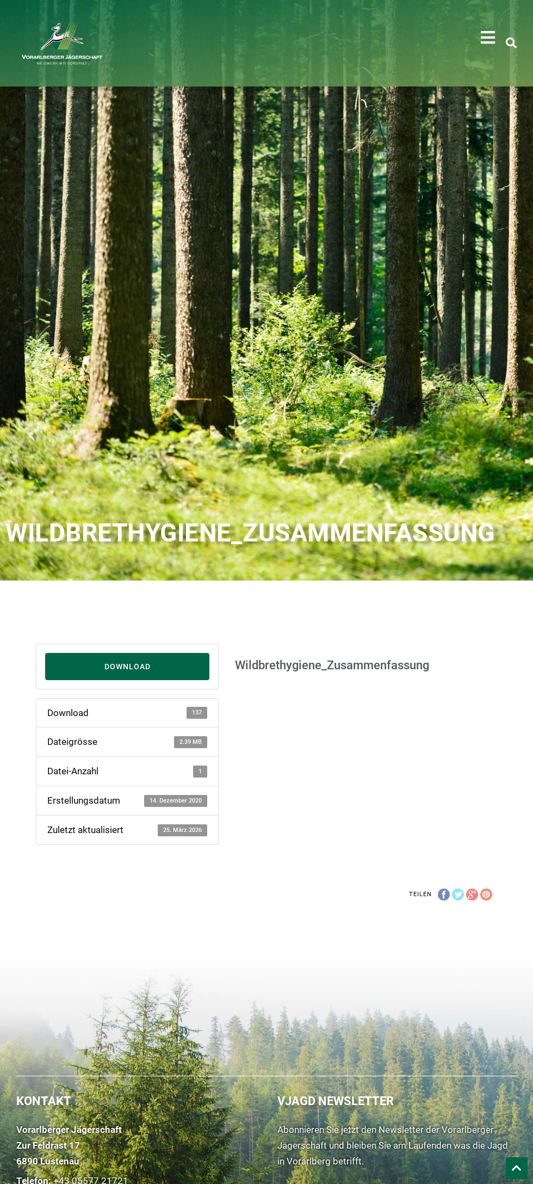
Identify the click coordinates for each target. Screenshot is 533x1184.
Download (127, 666)
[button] (488, 37)
